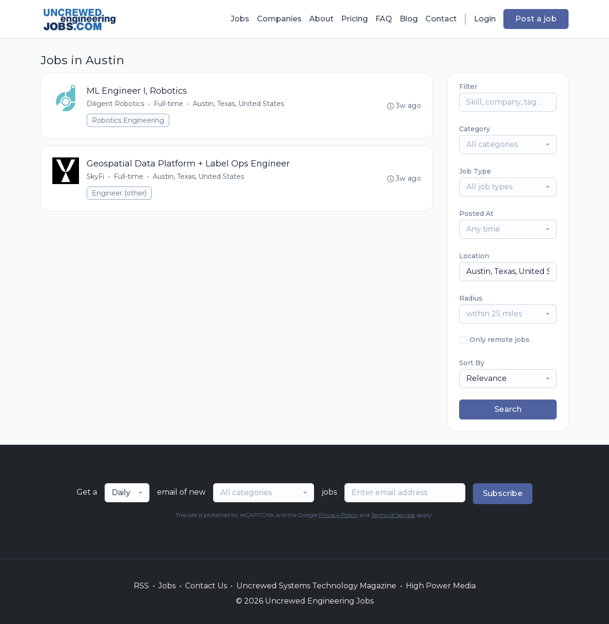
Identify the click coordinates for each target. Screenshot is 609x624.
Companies (279, 18)
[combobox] (508, 144)
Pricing (354, 18)
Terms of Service (393, 514)
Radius (470, 298)
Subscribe (503, 493)
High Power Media (441, 585)
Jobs (240, 18)
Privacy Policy (338, 514)
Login (485, 18)
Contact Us (206, 585)
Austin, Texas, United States (238, 103)
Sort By (471, 363)
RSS (141, 585)
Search (507, 409)
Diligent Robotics (115, 103)
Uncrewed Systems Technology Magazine (316, 585)
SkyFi (95, 176)
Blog (409, 18)
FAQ (383, 18)
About (321, 18)
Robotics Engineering (128, 120)
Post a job (536, 18)
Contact (441, 18)
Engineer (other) (119, 193)
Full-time (168, 103)
